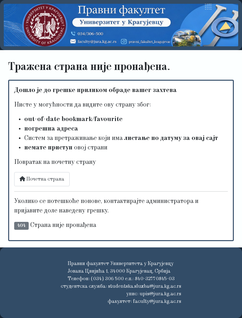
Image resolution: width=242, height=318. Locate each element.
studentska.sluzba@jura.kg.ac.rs (144, 286)
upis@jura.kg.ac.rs (160, 294)
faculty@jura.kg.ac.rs (157, 301)
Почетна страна (42, 179)
